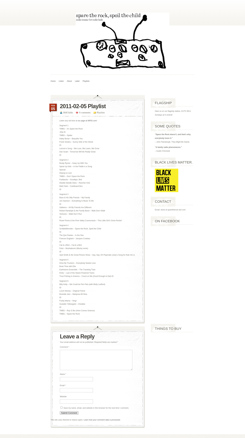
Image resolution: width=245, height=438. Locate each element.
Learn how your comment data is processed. (102, 424)
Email (63, 389)
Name (63, 378)
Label (77, 81)
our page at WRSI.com (87, 121)
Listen (61, 81)
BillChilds (68, 112)
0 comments (85, 112)
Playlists (86, 81)
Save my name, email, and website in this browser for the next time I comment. (96, 412)
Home (53, 81)
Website (63, 400)
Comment (64, 347)
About (69, 81)
